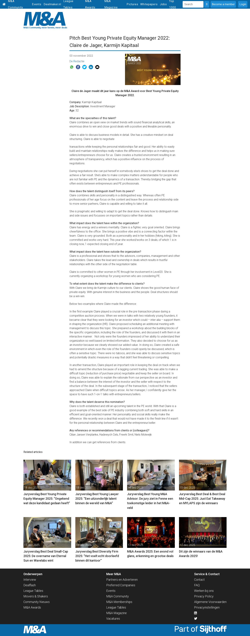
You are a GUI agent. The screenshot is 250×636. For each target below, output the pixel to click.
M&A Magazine (116, 613)
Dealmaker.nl (52, 4)
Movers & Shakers (35, 596)
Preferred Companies (120, 585)
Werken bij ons (204, 591)
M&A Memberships (119, 602)
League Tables (33, 591)
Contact (199, 579)
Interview (29, 579)
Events (36, 4)
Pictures (132, 4)
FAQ (197, 585)
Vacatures (113, 618)
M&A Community (117, 596)
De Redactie (76, 61)
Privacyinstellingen (207, 607)
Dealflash (29, 585)
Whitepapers (149, 4)
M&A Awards (32, 607)
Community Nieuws (36, 602)
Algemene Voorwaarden (210, 602)
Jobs (163, 4)
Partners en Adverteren (122, 579)
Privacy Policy (204, 596)
